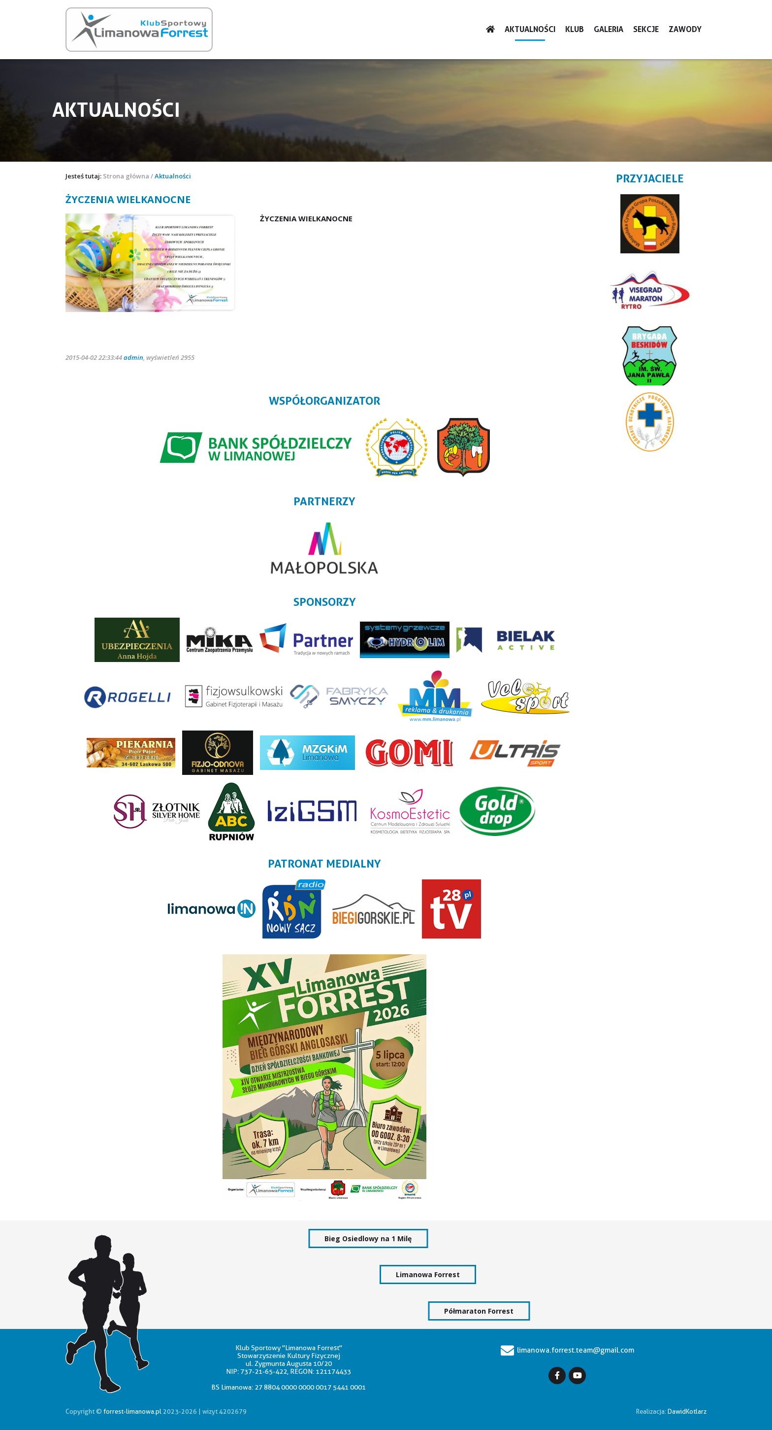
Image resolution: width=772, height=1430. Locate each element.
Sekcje (646, 29)
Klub (574, 29)
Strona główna (126, 176)
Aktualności (530, 29)
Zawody (685, 29)
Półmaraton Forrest (479, 1311)
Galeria (608, 29)
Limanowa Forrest (428, 1274)
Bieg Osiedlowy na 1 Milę (368, 1238)
